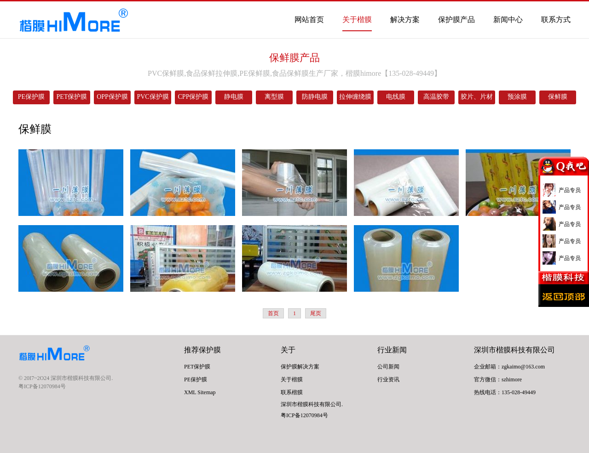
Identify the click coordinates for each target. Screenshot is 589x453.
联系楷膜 (292, 392)
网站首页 (309, 19)
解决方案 (405, 19)
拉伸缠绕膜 (355, 96)
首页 (273, 313)
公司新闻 (388, 366)
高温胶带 (436, 96)
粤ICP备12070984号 (42, 386)
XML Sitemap (200, 392)
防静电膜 (315, 96)
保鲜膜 (557, 96)
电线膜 (395, 96)
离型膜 (274, 96)
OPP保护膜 (112, 96)
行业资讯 (388, 379)
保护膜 (210, 350)
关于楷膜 (357, 19)
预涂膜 (517, 96)
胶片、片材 (477, 96)
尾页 (315, 313)
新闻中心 (508, 19)
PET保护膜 (72, 96)
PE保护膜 (31, 96)
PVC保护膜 (152, 96)
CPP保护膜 (193, 96)
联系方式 (556, 19)
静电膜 (233, 96)
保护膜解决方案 (300, 366)
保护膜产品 (456, 19)
